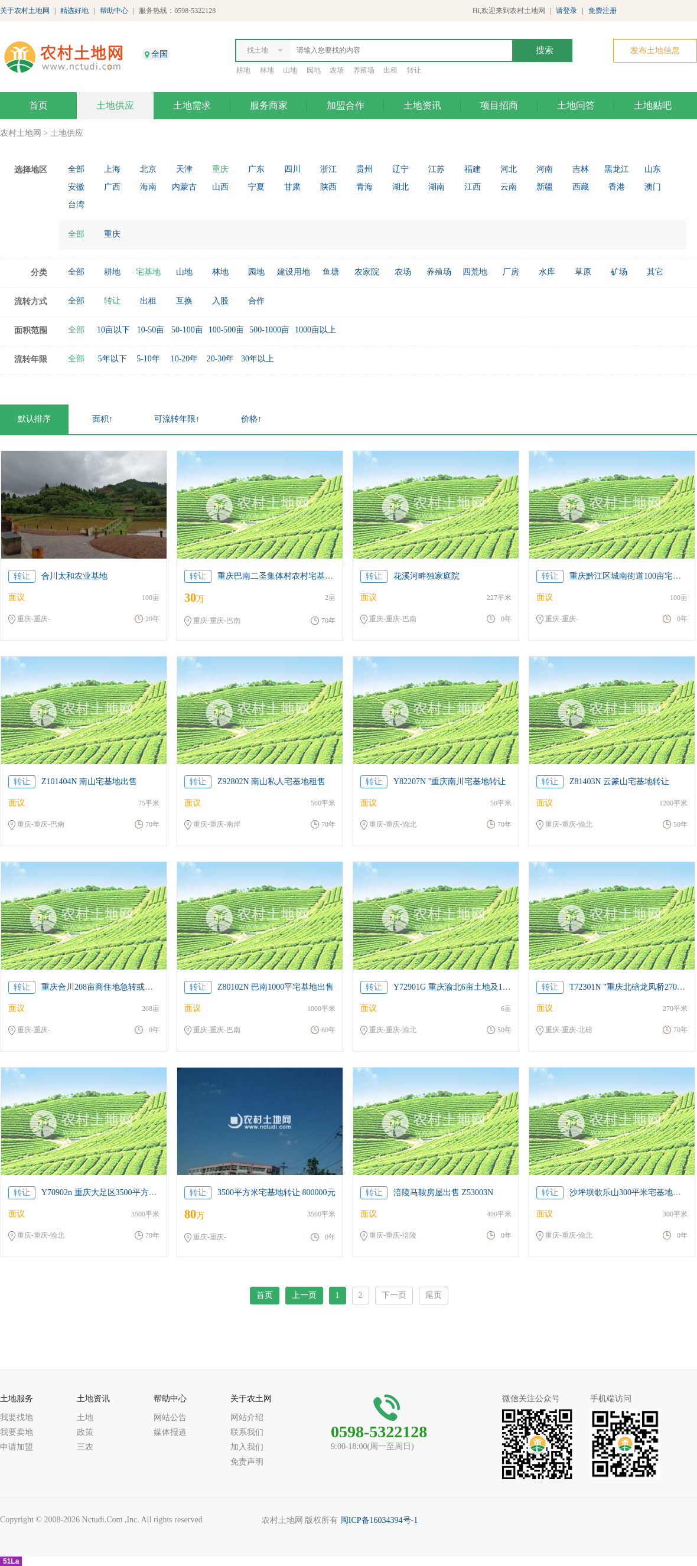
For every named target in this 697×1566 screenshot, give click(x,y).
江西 (472, 186)
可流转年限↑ (177, 419)
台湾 (76, 204)
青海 (364, 186)
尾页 (433, 1295)
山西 (220, 186)
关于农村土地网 (25, 10)
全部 (76, 169)
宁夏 (256, 186)
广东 (256, 169)
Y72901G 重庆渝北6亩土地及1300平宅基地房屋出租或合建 (499, 987)
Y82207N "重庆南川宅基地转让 (449, 781)
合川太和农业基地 (74, 576)
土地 (85, 1417)
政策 (85, 1432)
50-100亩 (187, 329)
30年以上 (257, 358)
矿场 (619, 271)
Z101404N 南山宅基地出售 (89, 781)
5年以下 (112, 358)
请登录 (566, 10)
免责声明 (246, 1461)
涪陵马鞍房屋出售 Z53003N (443, 1192)
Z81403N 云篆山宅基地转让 (619, 781)
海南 (148, 186)
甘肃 (292, 186)
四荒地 (475, 271)
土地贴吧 (653, 105)
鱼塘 (331, 271)
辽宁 (400, 169)
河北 (508, 169)
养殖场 (363, 70)
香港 (616, 186)
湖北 (400, 186)
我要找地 (16, 1417)
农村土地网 (20, 133)
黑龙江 (616, 169)
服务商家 (269, 105)
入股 (220, 300)
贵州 (364, 169)
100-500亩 (227, 329)
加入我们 (246, 1447)
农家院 (366, 271)
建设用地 (293, 271)
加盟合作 (345, 105)
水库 (547, 271)
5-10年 (148, 358)
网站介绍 (246, 1417)
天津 (184, 169)
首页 (38, 105)
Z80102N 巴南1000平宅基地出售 (275, 987)
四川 (292, 169)
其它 (655, 271)
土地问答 (576, 105)
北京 (148, 169)
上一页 (304, 1295)
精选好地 (74, 10)
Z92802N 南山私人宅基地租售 (271, 781)
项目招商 (499, 105)
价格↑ (251, 419)
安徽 (76, 186)
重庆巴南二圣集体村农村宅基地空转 (283, 576)
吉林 (580, 169)
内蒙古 (184, 186)
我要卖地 (16, 1432)
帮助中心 (114, 10)
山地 (290, 70)
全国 (159, 54)
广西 (112, 186)
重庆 (220, 169)
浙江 (328, 169)
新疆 (544, 186)
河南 (544, 169)
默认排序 (34, 419)
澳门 (652, 186)
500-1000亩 (269, 329)
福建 (472, 169)
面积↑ (102, 419)
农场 (337, 70)
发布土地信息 (655, 50)
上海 (112, 169)
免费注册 (602, 10)
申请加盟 (16, 1447)
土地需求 (192, 105)
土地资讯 (422, 105)
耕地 (243, 70)
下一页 (394, 1295)
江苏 (436, 169)
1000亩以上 (315, 329)
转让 (414, 70)
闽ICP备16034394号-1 (379, 1520)
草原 (583, 271)
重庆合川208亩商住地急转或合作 (101, 987)
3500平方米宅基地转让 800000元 (276, 1192)
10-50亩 (151, 329)
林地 (267, 70)
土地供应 (115, 105)
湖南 (436, 186)
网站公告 (170, 1417)
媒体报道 (170, 1432)
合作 (256, 300)
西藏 (580, 186)
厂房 (511, 271)
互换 (184, 300)
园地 (314, 70)
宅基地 (148, 271)
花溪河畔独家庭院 (426, 576)
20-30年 (220, 358)
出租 (390, 70)
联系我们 (246, 1432)
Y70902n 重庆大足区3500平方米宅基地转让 (119, 1192)
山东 (652, 169)
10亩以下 (113, 329)
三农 (85, 1447)
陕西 (328, 186)
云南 (508, 186)
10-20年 (184, 358)
